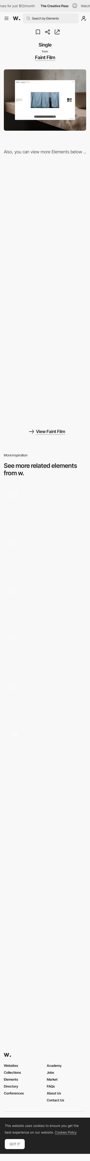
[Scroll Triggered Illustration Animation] (45, 603)
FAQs (51, 1086)
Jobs (50, 1072)
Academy (54, 1065)
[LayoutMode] (45, 193)
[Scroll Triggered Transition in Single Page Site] (45, 506)
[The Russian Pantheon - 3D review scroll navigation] (45, 650)
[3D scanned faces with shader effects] (45, 699)
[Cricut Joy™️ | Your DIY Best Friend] (45, 805)
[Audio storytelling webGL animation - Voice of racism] (45, 747)
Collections (12, 1072)
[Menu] (45, 325)
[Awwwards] (16, 18)
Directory (11, 1086)
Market (52, 1079)
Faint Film (45, 57)
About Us (54, 1093)
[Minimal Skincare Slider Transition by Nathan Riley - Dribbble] (45, 873)
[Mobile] (45, 391)
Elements (11, 1079)
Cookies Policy (66, 1132)
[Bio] (45, 259)
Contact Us (55, 1100)
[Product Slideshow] (45, 554)
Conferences (14, 1093)
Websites (11, 1065)
